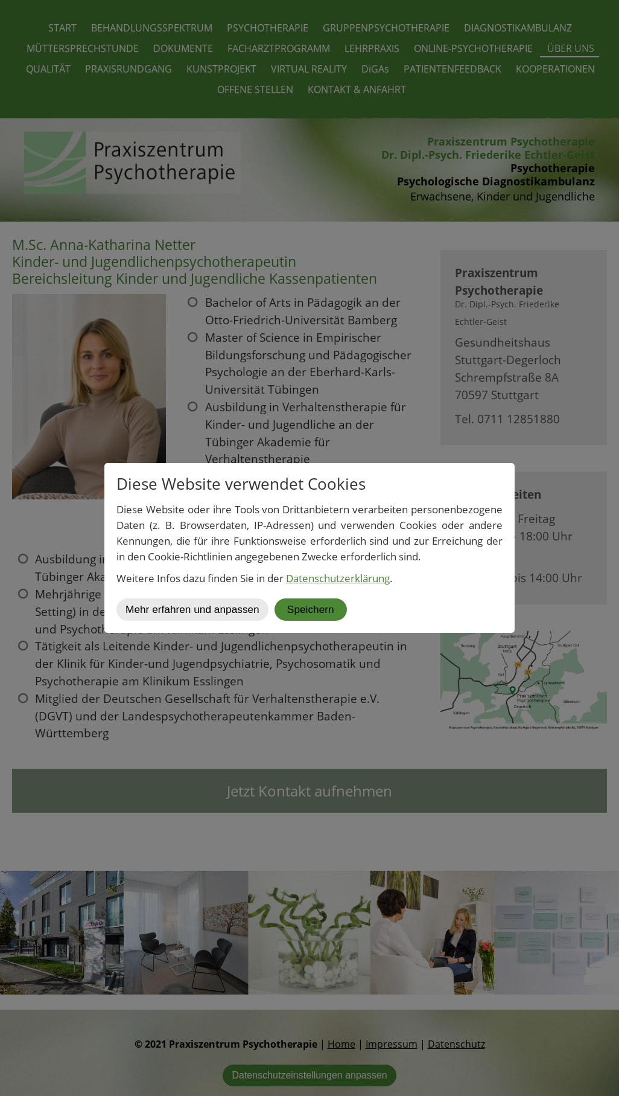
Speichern (310, 609)
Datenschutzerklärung (338, 578)
